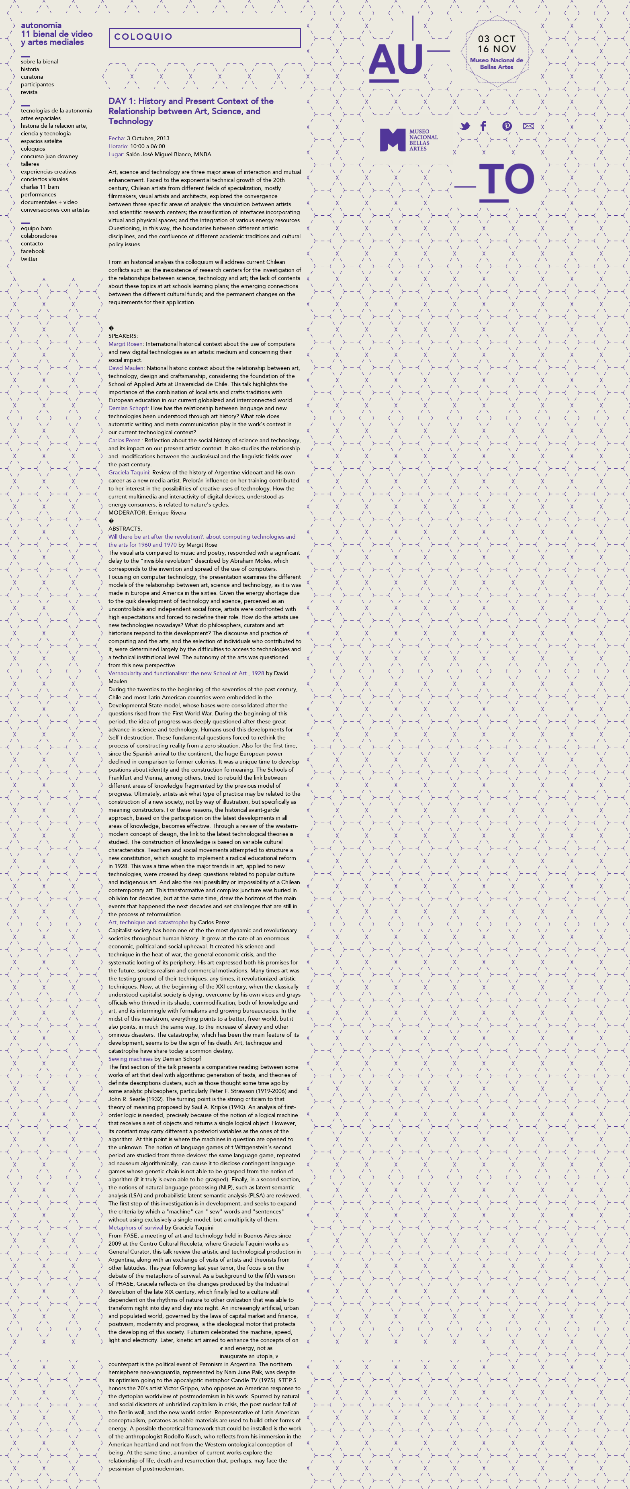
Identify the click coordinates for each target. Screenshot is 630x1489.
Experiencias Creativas (48, 172)
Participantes (37, 85)
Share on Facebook (483, 126)
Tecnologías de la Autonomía (56, 111)
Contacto (32, 244)
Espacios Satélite (41, 142)
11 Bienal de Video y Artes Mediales (56, 39)
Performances (38, 195)
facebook (33, 252)
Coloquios (33, 149)
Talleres (30, 164)
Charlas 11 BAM (40, 187)
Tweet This (464, 126)
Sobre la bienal (39, 62)
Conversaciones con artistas (55, 210)
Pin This (507, 126)
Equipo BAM (36, 229)
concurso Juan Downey (49, 157)
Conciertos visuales (44, 180)
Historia (30, 70)
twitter (29, 259)
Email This (528, 126)
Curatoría (32, 77)
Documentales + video (49, 203)
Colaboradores (39, 236)
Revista (29, 93)
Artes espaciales (41, 119)
